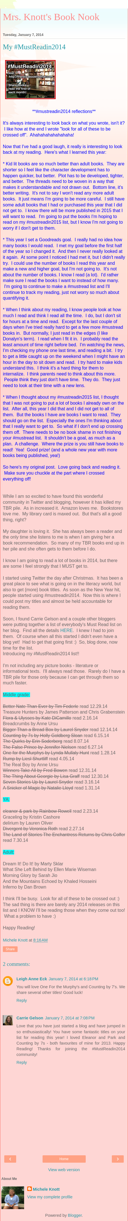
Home (63, 1159)
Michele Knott (46, 1189)
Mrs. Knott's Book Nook (51, 16)
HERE (66, 630)
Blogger (75, 1215)
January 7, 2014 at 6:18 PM (73, 979)
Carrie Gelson (29, 1018)
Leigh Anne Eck (31, 979)
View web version (64, 1169)
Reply (21, 1000)
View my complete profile (50, 1197)
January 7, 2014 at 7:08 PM (70, 1018)
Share (10, 949)
